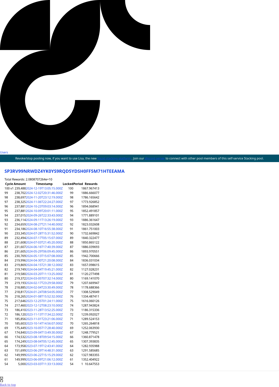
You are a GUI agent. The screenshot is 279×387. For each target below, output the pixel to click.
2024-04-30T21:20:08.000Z (44, 260)
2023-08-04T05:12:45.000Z (44, 341)
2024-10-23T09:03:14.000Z (44, 206)
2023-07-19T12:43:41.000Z (44, 346)
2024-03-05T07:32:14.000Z (44, 278)
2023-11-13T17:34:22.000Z (44, 314)
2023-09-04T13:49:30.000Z (44, 332)
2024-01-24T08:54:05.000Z (44, 292)
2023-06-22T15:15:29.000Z (44, 355)
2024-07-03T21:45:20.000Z (44, 242)
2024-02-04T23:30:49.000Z (44, 287)
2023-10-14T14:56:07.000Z (44, 323)
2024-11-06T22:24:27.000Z (44, 202)
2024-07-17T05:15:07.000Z (44, 238)
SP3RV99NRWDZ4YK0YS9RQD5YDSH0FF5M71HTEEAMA (65, 171)
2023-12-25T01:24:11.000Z (44, 301)
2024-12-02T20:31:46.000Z (44, 193)
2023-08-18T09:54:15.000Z (44, 337)
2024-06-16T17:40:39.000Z (44, 247)
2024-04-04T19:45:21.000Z (44, 269)
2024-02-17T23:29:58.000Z (44, 283)
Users (4, 152)
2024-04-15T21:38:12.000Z (44, 265)
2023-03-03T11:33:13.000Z (44, 364)
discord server (155, 158)
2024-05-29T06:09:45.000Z (44, 251)
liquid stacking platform (114, 158)
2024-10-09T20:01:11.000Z (44, 211)
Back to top (8, 385)
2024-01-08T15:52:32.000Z (44, 296)
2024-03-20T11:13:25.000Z (44, 274)
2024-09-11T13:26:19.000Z (44, 220)
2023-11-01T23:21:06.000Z (44, 319)
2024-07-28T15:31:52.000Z (44, 233)
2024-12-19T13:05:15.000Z (44, 188)
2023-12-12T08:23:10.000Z (44, 305)
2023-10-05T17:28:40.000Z (44, 328)
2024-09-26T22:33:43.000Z (44, 215)
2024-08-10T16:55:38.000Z (44, 229)
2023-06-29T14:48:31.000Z (44, 350)
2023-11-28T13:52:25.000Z (44, 310)
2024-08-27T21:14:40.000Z (44, 224)
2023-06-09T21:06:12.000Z (44, 359)
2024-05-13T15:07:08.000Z (44, 256)
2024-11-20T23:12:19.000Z (44, 197)
